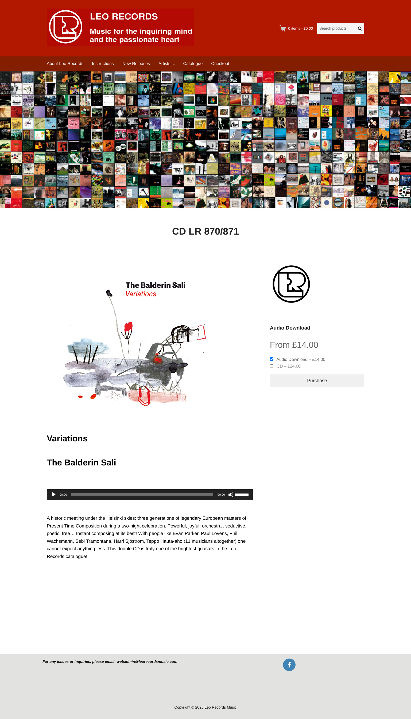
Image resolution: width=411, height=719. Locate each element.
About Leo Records (65, 64)
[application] (150, 494)
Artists (164, 64)
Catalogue (193, 64)
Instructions (103, 64)
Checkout (220, 64)
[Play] (53, 494)
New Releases (136, 64)
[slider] (142, 494)
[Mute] (231, 494)
